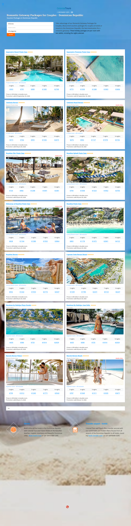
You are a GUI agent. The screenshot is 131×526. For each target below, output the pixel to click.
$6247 (118, 292)
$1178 (82, 241)
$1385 (44, 89)
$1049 (82, 393)
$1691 (45, 191)
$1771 (45, 393)
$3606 (117, 89)
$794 (71, 191)
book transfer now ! (96, 436)
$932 (11, 292)
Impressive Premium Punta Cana (78, 52)
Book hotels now (35, 436)
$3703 (117, 191)
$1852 (106, 191)
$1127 (93, 140)
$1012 (22, 393)
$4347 (57, 292)
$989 (33, 89)
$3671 (117, 393)
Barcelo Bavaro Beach (74, 356)
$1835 (106, 393)
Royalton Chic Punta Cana (15, 153)
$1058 (82, 191)
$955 (33, 140)
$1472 (94, 241)
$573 (11, 140)
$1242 (22, 292)
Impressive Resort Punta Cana (16, 52)
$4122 (117, 241)
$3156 (117, 140)
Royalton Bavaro (12, 254)
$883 (71, 241)
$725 (11, 191)
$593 (11, 89)
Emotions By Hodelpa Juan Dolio (78, 305)
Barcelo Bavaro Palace (14, 356)
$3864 (57, 241)
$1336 (44, 140)
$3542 (57, 393)
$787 (71, 393)
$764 (22, 140)
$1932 (45, 241)
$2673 (56, 140)
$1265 (33, 393)
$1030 (82, 89)
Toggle (4, 4)
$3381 (57, 191)
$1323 (94, 191)
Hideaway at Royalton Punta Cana (18, 204)
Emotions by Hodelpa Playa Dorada (18, 305)
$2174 (45, 292)
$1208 (32, 191)
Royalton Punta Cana (74, 204)
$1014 (44, 342)
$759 (11, 393)
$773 (71, 89)
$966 (21, 191)
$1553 (33, 292)
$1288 (94, 89)
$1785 (83, 292)
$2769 (56, 89)
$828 (11, 241)
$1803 (106, 89)
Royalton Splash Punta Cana (77, 153)
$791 (22, 89)
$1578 (105, 140)
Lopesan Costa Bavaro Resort (77, 254)
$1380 (33, 241)
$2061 (106, 241)
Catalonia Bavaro (12, 103)
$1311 (94, 393)
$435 (11, 342)
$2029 (56, 342)
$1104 (22, 241)
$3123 (106, 292)
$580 (22, 342)
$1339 (72, 292)
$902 (82, 140)
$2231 (95, 292)
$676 (72, 140)
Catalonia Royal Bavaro (75, 103)
